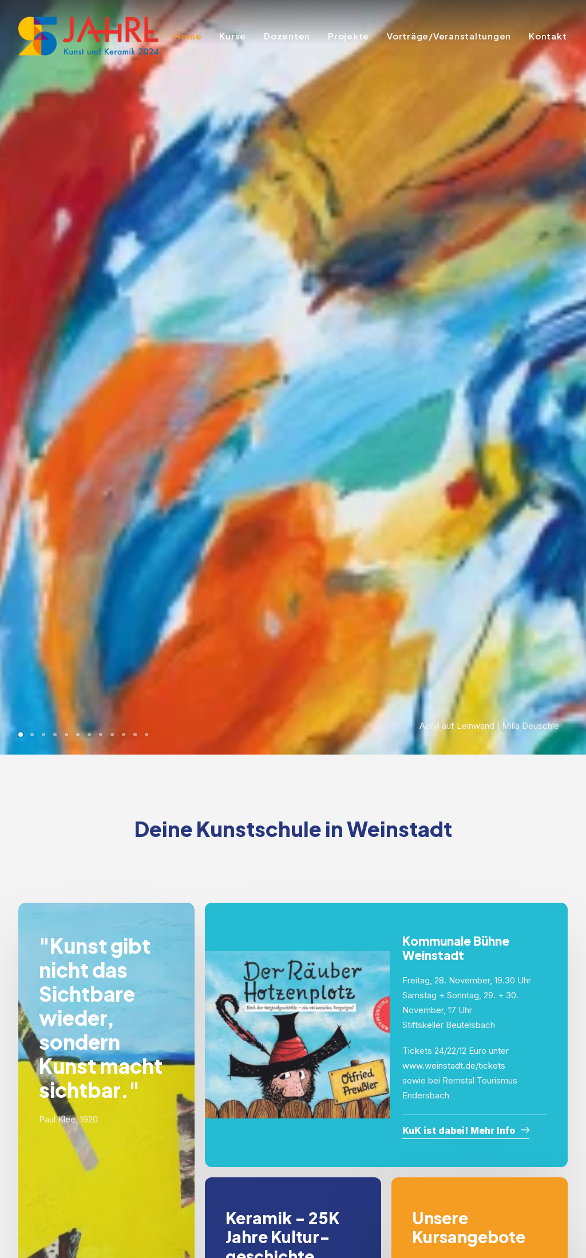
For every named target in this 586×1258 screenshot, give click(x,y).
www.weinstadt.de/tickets (453, 558)
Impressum (257, 1158)
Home (187, 35)
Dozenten (287, 35)
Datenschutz (260, 1173)
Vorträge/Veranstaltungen (449, 35)
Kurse (232, 35)
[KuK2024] (88, 35)
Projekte (348, 35)
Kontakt (548, 35)
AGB (243, 1188)
